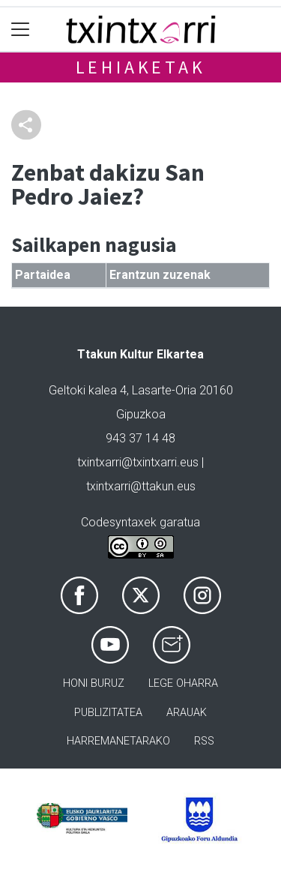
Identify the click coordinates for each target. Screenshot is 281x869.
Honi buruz (93, 683)
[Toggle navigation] (20, 29)
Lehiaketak (141, 67)
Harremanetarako (118, 741)
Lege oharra (183, 683)
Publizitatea (108, 712)
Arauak (186, 712)
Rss (204, 741)
